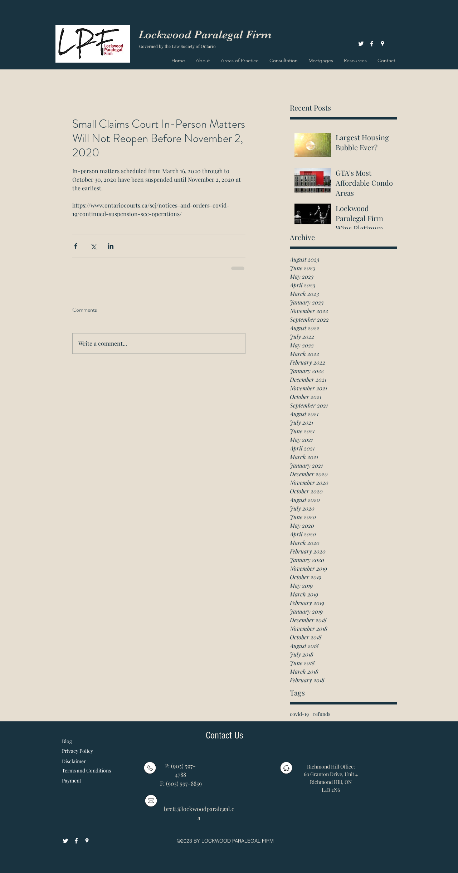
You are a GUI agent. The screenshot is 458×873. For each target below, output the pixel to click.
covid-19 (299, 714)
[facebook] (371, 43)
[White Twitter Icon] (361, 43)
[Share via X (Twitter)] (93, 246)
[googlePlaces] (382, 43)
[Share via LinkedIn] (110, 246)
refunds (321, 714)
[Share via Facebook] (75, 246)
